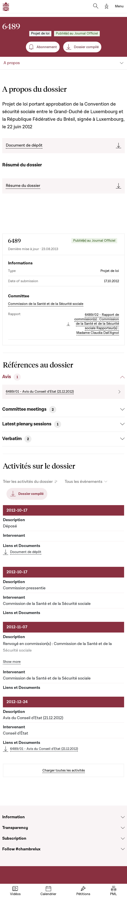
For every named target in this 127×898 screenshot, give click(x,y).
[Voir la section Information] (123, 817)
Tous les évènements (83, 481)
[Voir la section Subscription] (123, 839)
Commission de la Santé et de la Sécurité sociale (45, 304)
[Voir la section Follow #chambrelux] (123, 849)
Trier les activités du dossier (28, 481)
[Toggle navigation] (119, 6)
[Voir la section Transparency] (123, 828)
